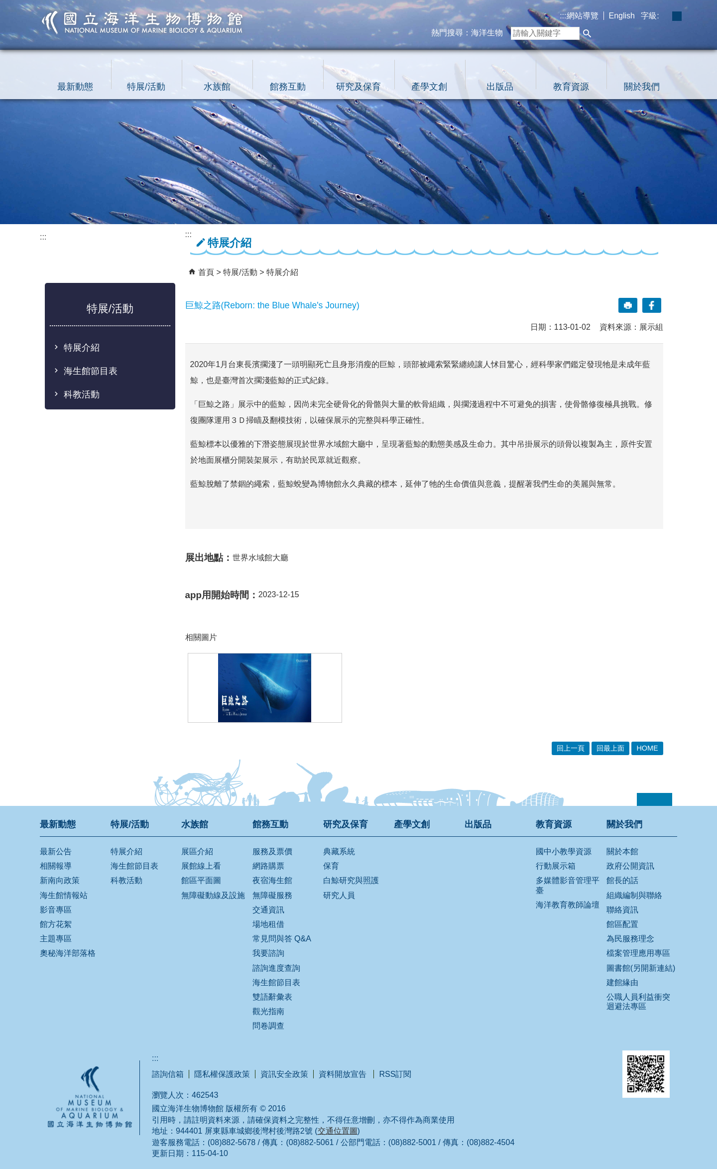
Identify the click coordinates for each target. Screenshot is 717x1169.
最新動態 (75, 87)
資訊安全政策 (284, 1074)
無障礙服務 (272, 895)
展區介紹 (197, 851)
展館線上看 (201, 866)
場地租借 (268, 924)
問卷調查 (268, 1026)
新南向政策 (60, 880)
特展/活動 (146, 87)
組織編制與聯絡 (634, 895)
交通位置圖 (338, 1131)
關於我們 (642, 87)
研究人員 (339, 895)
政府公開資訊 (630, 866)
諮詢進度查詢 (276, 968)
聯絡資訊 (622, 910)
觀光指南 (268, 1011)
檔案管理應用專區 (638, 953)
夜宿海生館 (272, 880)
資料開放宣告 (343, 1074)
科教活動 (82, 394)
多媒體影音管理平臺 (567, 885)
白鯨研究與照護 (351, 880)
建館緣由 (622, 982)
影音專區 (56, 910)
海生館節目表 (91, 371)
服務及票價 (272, 851)
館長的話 (622, 880)
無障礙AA (575, 1063)
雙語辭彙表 (272, 997)
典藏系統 (339, 851)
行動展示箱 (556, 866)
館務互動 (288, 87)
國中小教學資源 (564, 851)
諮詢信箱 (168, 1074)
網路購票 (268, 866)
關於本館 (622, 851)
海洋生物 (487, 32)
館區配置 (622, 924)
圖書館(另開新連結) (641, 968)
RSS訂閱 (395, 1074)
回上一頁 (571, 748)
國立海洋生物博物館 (142, 22)
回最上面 (610, 748)
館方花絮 (56, 924)
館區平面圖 (201, 880)
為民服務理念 (630, 938)
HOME (647, 748)
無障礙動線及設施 (213, 895)
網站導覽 (582, 15)
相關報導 (56, 866)
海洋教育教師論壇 (567, 905)
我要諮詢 (268, 953)
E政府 (522, 1061)
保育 (331, 866)
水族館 (217, 87)
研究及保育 (358, 87)
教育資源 (571, 87)
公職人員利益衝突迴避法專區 (638, 1002)
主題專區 (56, 938)
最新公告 (56, 851)
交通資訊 (268, 910)
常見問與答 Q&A (281, 938)
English (622, 15)
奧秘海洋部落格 (68, 953)
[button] (587, 33)
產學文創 (429, 87)
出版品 (499, 87)
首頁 (206, 272)
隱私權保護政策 (222, 1074)
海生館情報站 (64, 895)
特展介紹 (82, 348)
